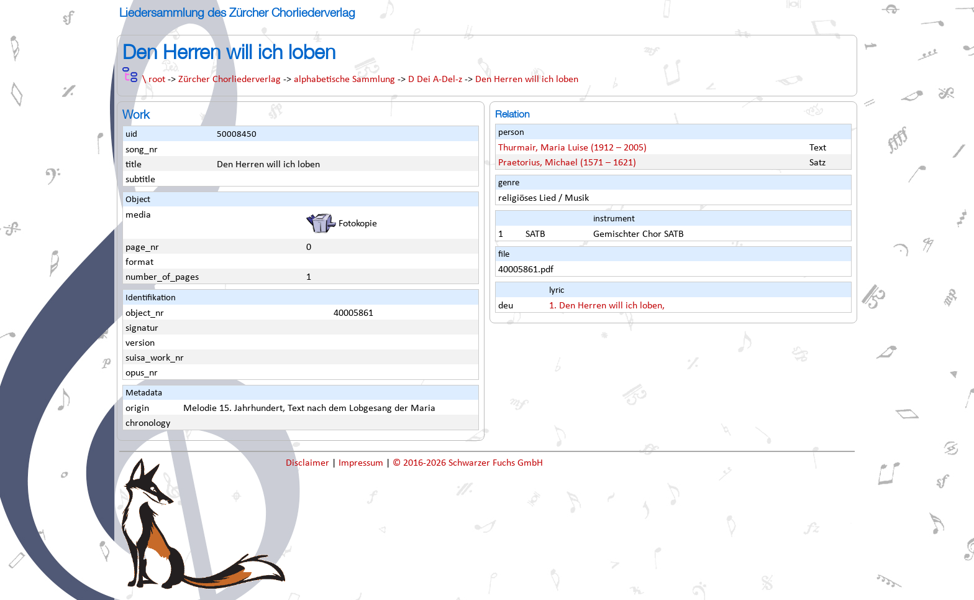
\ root (153, 80)
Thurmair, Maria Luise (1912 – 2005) (572, 148)
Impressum (362, 463)
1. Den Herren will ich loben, (607, 306)
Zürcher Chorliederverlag (229, 80)
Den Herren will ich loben (526, 80)
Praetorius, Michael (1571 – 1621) (567, 163)
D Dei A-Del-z (435, 80)
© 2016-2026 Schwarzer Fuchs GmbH (468, 463)
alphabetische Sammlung (344, 80)
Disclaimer (309, 463)
